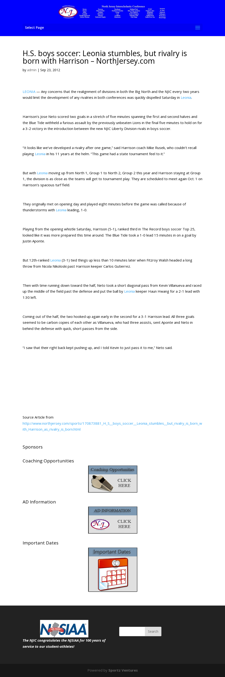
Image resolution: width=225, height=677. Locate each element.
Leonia (186, 97)
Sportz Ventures (123, 670)
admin (32, 70)
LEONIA (29, 91)
